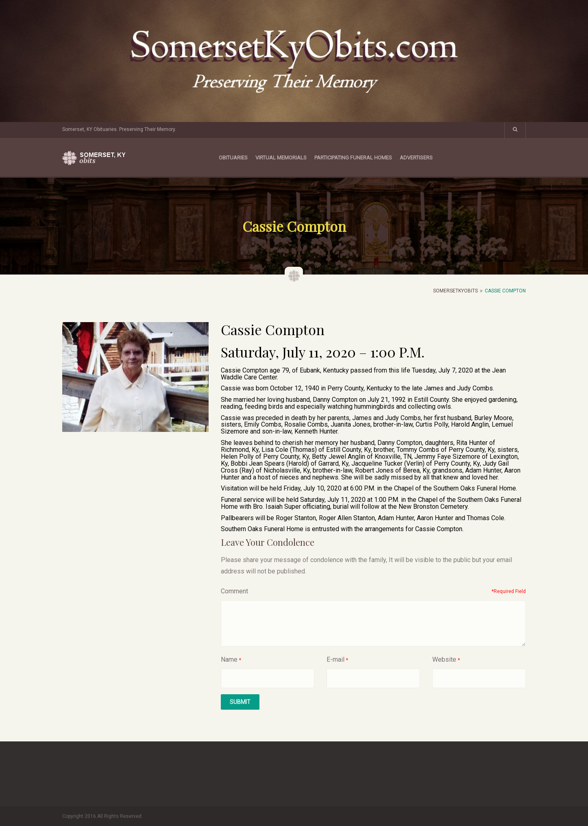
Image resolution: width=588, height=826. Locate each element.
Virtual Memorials (281, 158)
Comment (234, 591)
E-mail (335, 659)
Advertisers (416, 158)
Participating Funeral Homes (353, 158)
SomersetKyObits (455, 291)
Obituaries (233, 158)
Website (444, 659)
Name (229, 659)
